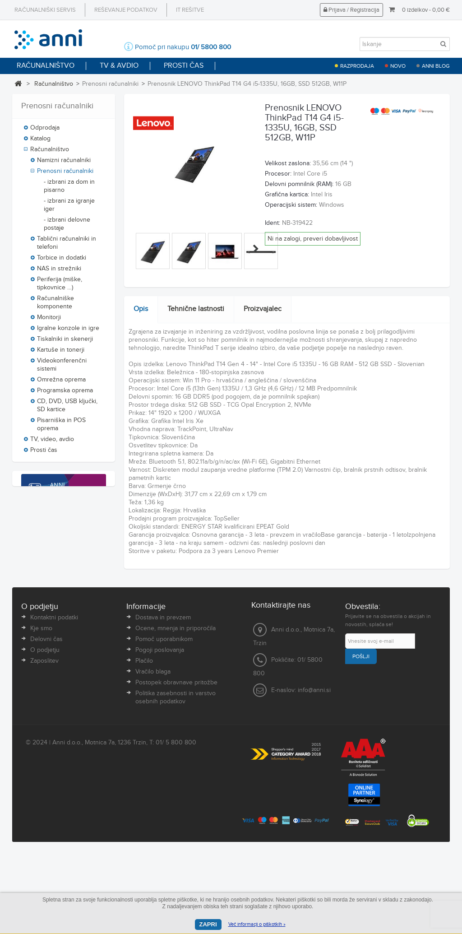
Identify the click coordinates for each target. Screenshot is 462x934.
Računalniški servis (45, 10)
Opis (141, 309)
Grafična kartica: (287, 194)
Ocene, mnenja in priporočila (175, 711)
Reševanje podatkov (125, 10)
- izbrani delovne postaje (67, 227)
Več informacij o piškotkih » (257, 924)
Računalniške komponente (55, 305)
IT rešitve (190, 10)
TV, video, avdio (52, 442)
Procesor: (278, 173)
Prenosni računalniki (65, 174)
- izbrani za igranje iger (69, 208)
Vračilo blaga (153, 754)
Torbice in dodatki (61, 261)
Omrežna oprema (61, 382)
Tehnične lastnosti (195, 309)
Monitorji (49, 320)
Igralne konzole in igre (68, 331)
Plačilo (144, 743)
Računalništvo (53, 84)
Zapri (208, 924)
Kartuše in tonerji (60, 353)
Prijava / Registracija (351, 10)
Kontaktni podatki (54, 700)
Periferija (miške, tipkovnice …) (59, 286)
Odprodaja (45, 131)
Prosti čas (43, 453)
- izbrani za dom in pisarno (69, 189)
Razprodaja (357, 66)
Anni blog (436, 66)
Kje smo (41, 711)
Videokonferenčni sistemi (62, 368)
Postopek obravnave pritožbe (176, 765)
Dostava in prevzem (163, 700)
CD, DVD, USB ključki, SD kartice (67, 408)
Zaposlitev (44, 743)
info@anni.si (314, 772)
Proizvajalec (263, 309)
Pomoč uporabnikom (164, 721)
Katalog (40, 141)
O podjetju (45, 732)
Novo (398, 66)
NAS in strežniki (59, 271)
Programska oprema (65, 393)
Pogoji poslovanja (159, 732)
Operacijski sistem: (291, 205)
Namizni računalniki (64, 163)
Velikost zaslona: (288, 163)
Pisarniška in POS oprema (61, 427)
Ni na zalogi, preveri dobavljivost (313, 238)
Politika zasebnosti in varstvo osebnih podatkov (175, 780)
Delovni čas (46, 721)
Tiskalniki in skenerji (65, 342)
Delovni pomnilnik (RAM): (299, 184)
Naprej (256, 248)
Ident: (272, 223)
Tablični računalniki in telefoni (66, 246)
